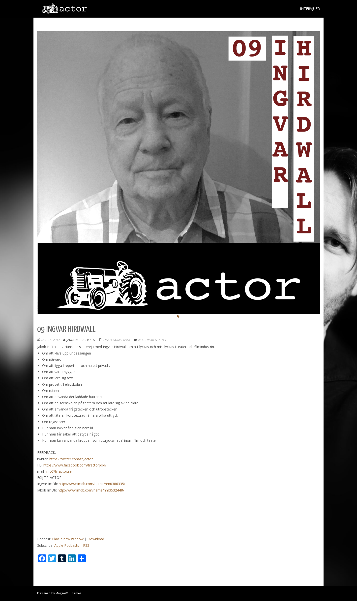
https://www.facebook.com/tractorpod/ (74, 465)
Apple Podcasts (66, 545)
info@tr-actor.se (59, 471)
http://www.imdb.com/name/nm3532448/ (91, 490)
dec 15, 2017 (50, 340)
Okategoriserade (117, 340)
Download (96, 539)
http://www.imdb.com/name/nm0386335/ (92, 483)
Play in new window (68, 539)
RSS (86, 545)
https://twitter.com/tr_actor (71, 459)
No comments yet (152, 340)
